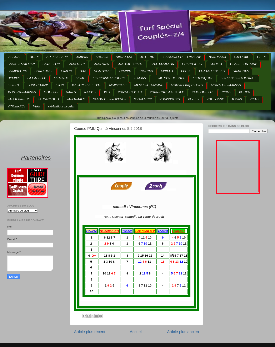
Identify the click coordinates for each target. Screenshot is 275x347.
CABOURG (242, 57)
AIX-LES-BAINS (57, 57)
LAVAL (80, 78)
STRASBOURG (169, 99)
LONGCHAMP (38, 85)
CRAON (66, 71)
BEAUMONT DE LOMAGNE (181, 57)
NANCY (71, 92)
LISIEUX (14, 85)
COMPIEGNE (17, 71)
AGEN (34, 57)
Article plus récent (89, 332)
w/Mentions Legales (61, 106)
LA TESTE (61, 78)
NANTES (90, 92)
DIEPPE (125, 71)
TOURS (236, 99)
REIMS (226, 92)
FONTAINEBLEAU (212, 71)
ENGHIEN (146, 71)
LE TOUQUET (203, 78)
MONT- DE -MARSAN (226, 85)
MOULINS (51, 92)
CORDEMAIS (43, 71)
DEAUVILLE (102, 71)
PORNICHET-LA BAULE (167, 92)
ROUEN (244, 92)
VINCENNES (16, 106)
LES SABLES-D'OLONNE (237, 78)
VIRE (36, 106)
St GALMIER (143, 99)
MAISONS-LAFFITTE (86, 85)
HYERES (14, 78)
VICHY (254, 99)
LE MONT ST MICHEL (169, 78)
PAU (107, 92)
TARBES (193, 99)
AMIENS (82, 57)
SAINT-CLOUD (48, 99)
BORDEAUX (217, 57)
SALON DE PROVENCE (109, 99)
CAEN (261, 57)
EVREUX (167, 71)
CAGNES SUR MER (21, 64)
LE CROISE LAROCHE (109, 78)
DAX (83, 71)
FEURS (186, 71)
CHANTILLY (76, 64)
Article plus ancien (183, 332)
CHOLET (216, 64)
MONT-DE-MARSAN (22, 92)
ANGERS (102, 57)
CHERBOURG (192, 64)
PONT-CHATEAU (130, 92)
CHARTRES (100, 64)
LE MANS (139, 78)
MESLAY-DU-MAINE (148, 85)
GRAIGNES (241, 71)
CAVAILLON (51, 64)
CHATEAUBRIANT (130, 64)
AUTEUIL (147, 57)
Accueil (136, 332)
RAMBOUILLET (202, 92)
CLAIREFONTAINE (243, 64)
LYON (59, 85)
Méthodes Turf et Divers (187, 85)
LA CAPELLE (36, 78)
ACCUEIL (15, 57)
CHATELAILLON (162, 64)
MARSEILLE (117, 85)
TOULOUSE (215, 99)
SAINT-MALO (75, 99)
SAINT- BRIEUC (19, 99)
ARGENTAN (124, 57)
